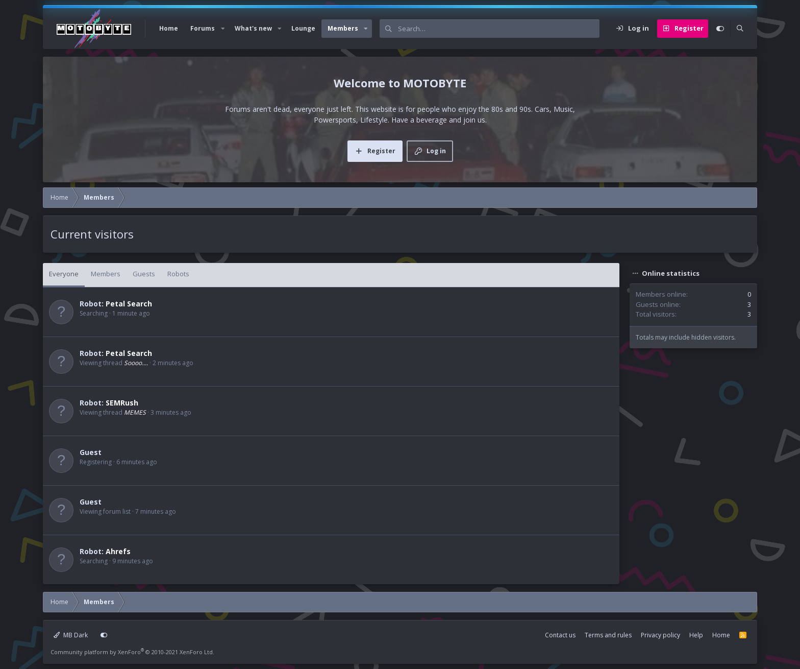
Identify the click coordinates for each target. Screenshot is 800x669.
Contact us (560, 635)
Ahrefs (118, 551)
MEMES (135, 412)
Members (343, 28)
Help (696, 635)
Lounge (303, 28)
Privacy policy (660, 635)
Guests (144, 273)
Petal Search (129, 303)
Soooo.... (136, 363)
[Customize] (720, 28)
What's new (253, 28)
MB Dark (71, 635)
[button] (222, 28)
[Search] (498, 28)
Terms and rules (608, 635)
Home (168, 28)
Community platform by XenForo (132, 652)
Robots (178, 273)
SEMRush (122, 403)
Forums (202, 28)
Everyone (64, 273)
